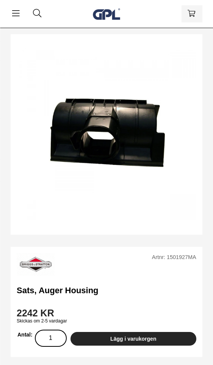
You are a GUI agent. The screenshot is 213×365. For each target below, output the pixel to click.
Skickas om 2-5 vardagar (42, 321)
